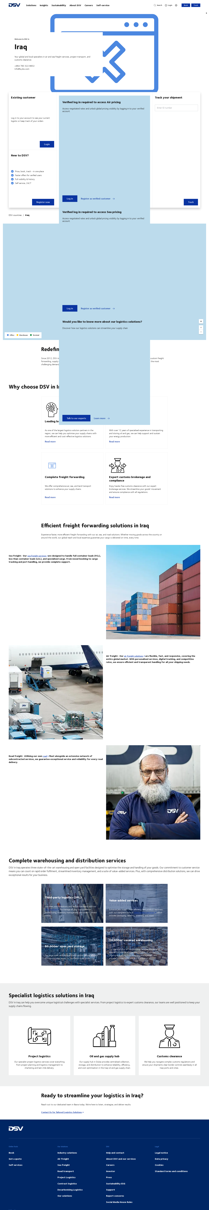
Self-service (102, 5)
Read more (50, 445)
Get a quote (15, 1166)
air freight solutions (133, 663)
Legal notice (161, 1159)
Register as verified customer (98, 198)
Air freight (63, 1166)
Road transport (65, 1178)
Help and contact (115, 1159)
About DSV (75, 5)
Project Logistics (66, 1184)
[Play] (206, 13)
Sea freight (63, 1172)
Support (110, 1196)
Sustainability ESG (115, 1190)
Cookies (159, 1172)
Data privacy (161, 1166)
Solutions (31, 5)
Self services (15, 1172)
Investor (110, 1178)
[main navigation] (87, 5)
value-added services (144, 919)
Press (109, 1184)
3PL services (51, 916)
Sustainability (59, 5)
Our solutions (64, 1202)
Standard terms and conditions (171, 1178)
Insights (44, 5)
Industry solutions (67, 1159)
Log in (70, 198)
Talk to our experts (76, 418)
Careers (89, 5)
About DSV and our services (121, 1166)
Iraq (27, 215)
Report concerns (115, 1202)
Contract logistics (67, 1190)
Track (196, 5)
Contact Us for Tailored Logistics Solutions (61, 1119)
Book (186, 5)
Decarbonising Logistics (70, 1196)
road (45, 763)
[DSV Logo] (14, 5)
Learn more (102, 418)
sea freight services (36, 562)
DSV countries (15, 215)
